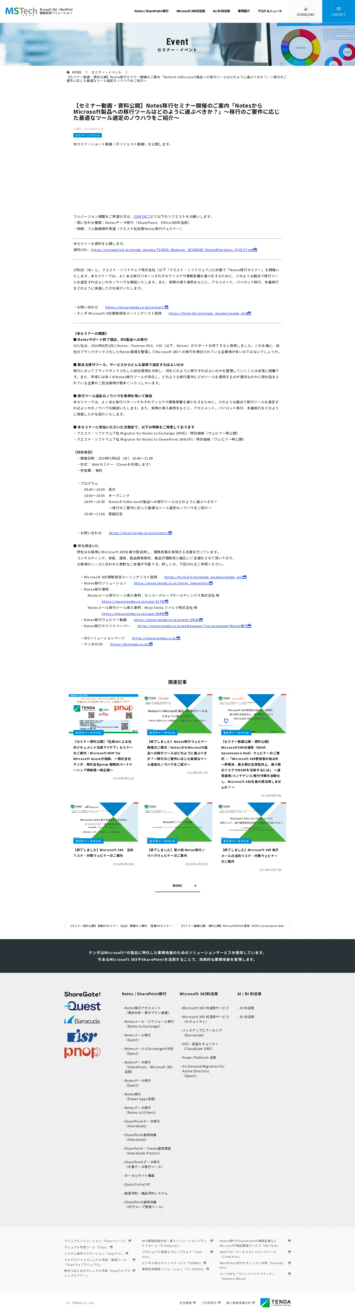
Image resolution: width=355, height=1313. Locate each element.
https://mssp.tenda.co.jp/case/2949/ (133, 613)
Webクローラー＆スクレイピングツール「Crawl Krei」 (255, 1254)
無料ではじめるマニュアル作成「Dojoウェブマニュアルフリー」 (99, 1272)
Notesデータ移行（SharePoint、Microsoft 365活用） (149, 1067)
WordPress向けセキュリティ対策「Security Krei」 (255, 1265)
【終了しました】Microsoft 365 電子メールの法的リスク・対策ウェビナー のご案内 (250, 855)
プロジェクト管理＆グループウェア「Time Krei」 (177, 1254)
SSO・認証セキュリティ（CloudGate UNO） (200, 1046)
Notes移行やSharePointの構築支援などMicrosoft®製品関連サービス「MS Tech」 (255, 1243)
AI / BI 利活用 (221, 11)
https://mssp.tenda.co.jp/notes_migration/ (171, 583)
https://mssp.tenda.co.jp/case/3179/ (133, 601)
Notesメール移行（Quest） (138, 1037)
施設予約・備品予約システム (146, 1193)
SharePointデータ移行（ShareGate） (142, 1123)
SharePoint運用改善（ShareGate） (141, 1137)
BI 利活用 (247, 1016)
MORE (177, 886)
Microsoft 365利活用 (191, 11)
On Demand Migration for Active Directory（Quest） (203, 1071)
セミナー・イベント (87, 135)
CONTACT (338, 15)
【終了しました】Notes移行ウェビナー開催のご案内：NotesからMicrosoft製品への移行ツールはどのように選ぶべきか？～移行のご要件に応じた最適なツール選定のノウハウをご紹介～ (177, 753)
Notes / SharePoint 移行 (151, 11)
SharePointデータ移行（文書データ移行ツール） (145, 1164)
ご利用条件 (211, 1303)
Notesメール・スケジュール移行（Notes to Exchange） (150, 1023)
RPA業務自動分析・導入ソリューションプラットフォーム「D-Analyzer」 (177, 1243)
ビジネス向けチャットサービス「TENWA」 (174, 1263)
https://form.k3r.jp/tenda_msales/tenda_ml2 (208, 313)
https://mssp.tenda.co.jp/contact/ (135, 307)
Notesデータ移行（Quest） (138, 1082)
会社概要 (187, 1303)
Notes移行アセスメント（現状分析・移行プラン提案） (148, 1010)
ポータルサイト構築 (140, 1175)
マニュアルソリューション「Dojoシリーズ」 (97, 1241)
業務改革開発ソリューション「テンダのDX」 (175, 1269)
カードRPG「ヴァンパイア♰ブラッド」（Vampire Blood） (255, 1276)
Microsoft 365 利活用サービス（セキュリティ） (206, 1019)
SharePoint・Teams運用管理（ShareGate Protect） (148, 1150)
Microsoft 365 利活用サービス (206, 1008)
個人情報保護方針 (240, 1303)
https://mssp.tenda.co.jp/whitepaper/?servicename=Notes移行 (192, 625)
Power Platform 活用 (199, 1057)
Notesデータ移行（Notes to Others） (141, 1110)
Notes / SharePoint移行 (144, 993)
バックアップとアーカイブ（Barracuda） (202, 1032)
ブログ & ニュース (269, 11)
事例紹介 (244, 11)
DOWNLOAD (305, 15)
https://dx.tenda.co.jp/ (129, 644)
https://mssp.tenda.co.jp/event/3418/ (166, 619)
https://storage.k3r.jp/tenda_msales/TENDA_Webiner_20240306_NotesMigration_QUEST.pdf (172, 249)
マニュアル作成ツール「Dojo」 (88, 1247)
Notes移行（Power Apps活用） (141, 1096)
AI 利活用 (247, 1008)
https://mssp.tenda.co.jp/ (154, 638)
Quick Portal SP (137, 1184)
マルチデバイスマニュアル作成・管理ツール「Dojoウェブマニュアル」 (99, 1262)
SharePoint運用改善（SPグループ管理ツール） (145, 1204)
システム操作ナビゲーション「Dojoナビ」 (96, 1253)
